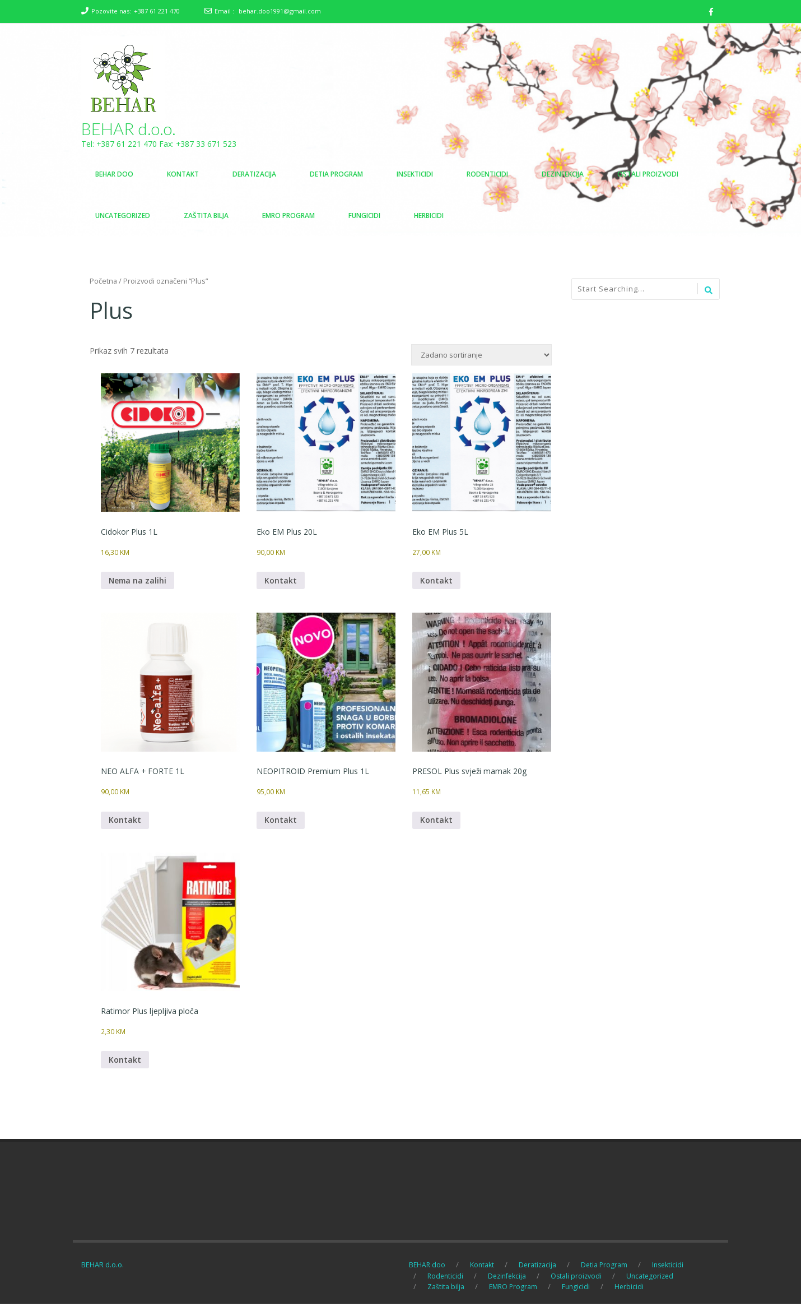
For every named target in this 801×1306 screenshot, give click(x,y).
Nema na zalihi (138, 581)
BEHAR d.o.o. (128, 129)
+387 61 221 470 (157, 11)
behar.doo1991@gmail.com (280, 11)
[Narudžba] (481, 355)
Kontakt (280, 581)
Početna (103, 281)
